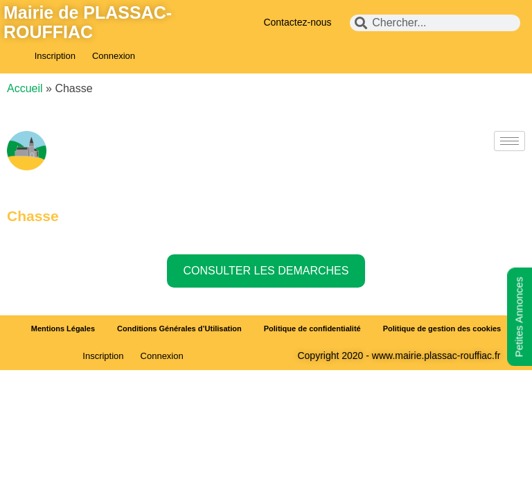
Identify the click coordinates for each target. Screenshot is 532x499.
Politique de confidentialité (312, 328)
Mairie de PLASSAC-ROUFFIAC (87, 22)
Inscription (55, 56)
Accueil (25, 88)
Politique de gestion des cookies (442, 328)
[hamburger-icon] (509, 141)
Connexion (113, 56)
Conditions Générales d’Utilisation (179, 328)
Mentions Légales (63, 328)
